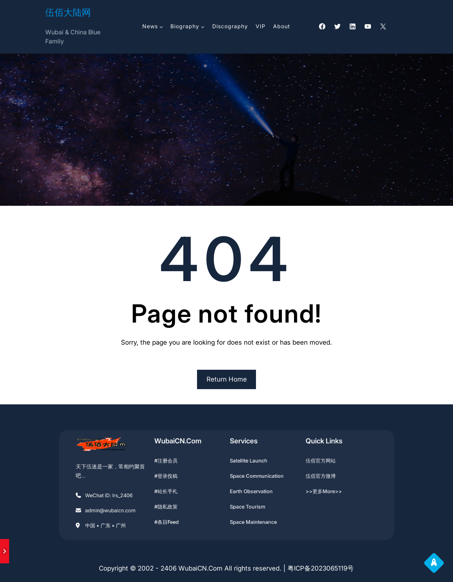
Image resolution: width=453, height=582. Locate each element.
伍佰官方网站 (304, 465)
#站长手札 (176, 490)
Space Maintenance (248, 515)
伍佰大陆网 (68, 11)
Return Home (227, 379)
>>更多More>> (307, 490)
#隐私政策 (176, 503)
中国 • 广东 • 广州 (126, 518)
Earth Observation (247, 490)
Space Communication (251, 477)
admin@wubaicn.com (130, 506)
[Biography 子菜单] (203, 25)
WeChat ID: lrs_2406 (129, 493)
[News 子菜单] (161, 25)
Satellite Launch (245, 465)
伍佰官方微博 (304, 477)
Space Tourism (244, 503)
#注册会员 (176, 465)
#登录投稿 (176, 477)
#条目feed (177, 515)
